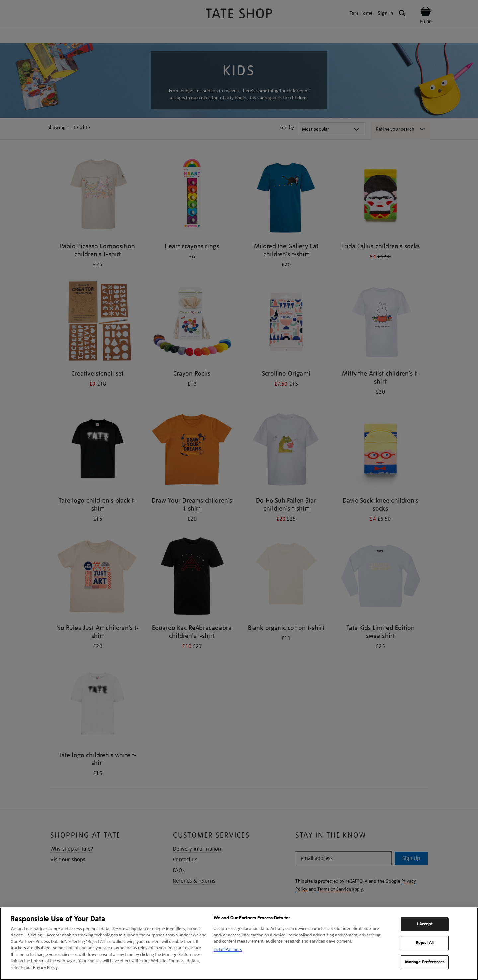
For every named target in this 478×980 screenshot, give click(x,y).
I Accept (425, 924)
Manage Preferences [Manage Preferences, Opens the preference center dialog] (425, 962)
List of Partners (228, 949)
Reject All (425, 943)
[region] (239, 943)
